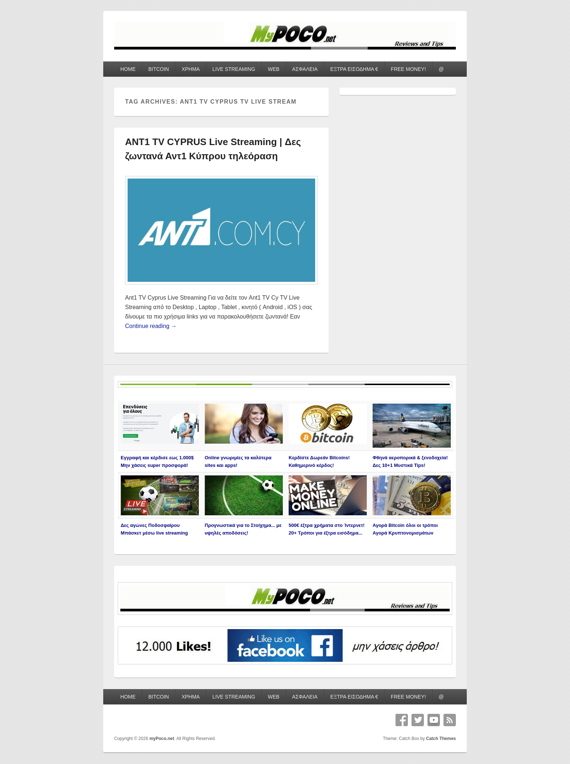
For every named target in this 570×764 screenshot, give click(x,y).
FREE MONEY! (408, 69)
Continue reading (151, 326)
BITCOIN (158, 69)
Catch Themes (441, 738)
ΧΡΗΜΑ (191, 69)
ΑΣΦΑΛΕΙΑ (305, 69)
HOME (128, 69)
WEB (274, 69)
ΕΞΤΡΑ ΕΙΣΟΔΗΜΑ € (354, 69)
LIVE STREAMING (233, 69)
